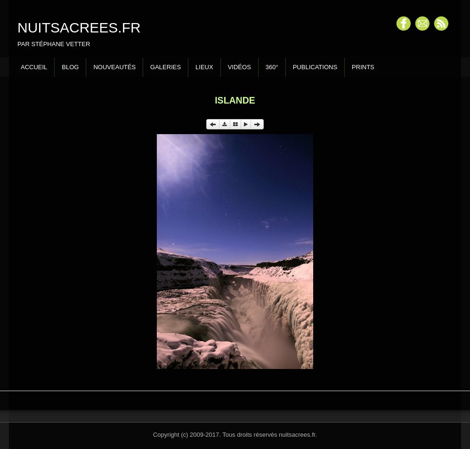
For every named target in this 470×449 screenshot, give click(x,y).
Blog (70, 67)
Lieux (204, 67)
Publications (315, 67)
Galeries (165, 67)
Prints (363, 67)
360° (272, 67)
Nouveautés (114, 67)
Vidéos (239, 67)
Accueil (34, 67)
